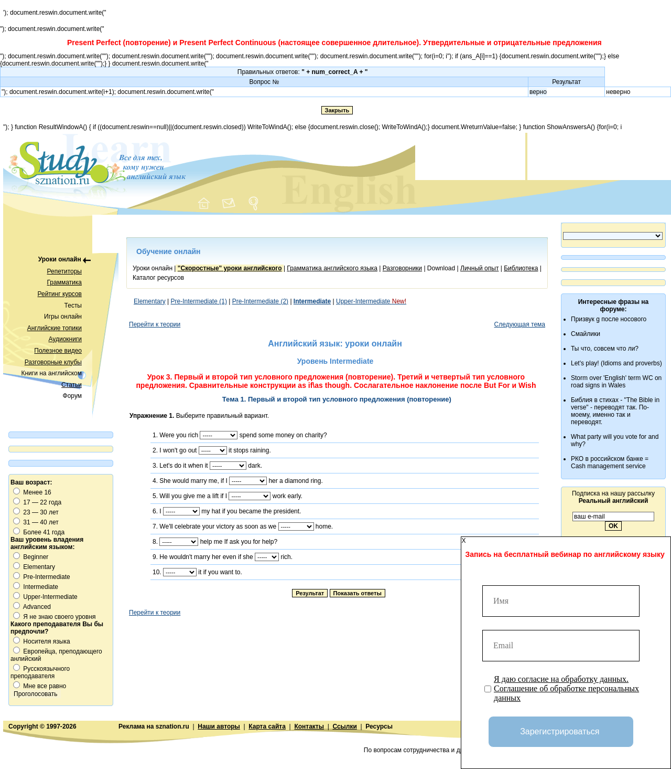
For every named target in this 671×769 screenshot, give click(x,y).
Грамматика (64, 282)
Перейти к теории (154, 324)
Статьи (71, 384)
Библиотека (521, 268)
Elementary (150, 301)
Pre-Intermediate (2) (260, 301)
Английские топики (54, 328)
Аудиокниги (65, 339)
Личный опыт (479, 268)
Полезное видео (58, 350)
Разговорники (402, 268)
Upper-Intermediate (371, 301)
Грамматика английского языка (332, 268)
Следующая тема (519, 324)
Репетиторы (64, 271)
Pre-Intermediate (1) (199, 301)
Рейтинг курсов (60, 294)
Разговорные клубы (53, 362)
